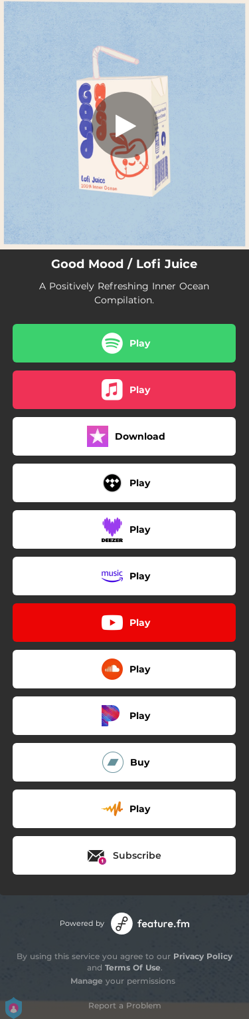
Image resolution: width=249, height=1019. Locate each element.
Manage (86, 981)
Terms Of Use (133, 967)
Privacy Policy (202, 956)
